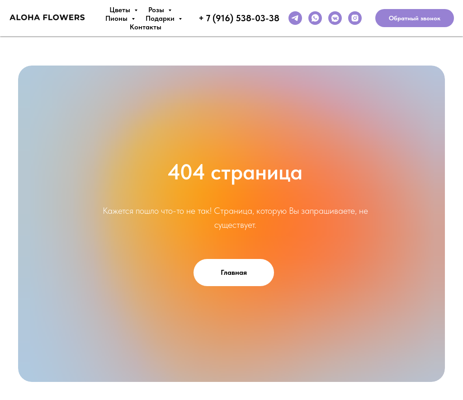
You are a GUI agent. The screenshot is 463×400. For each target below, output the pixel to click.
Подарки (161, 18)
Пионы (117, 18)
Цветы (120, 9)
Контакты (145, 27)
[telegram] (295, 18)
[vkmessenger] (335, 18)
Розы (157, 9)
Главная (234, 272)
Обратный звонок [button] (414, 18)
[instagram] (355, 18)
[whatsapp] (315, 18)
